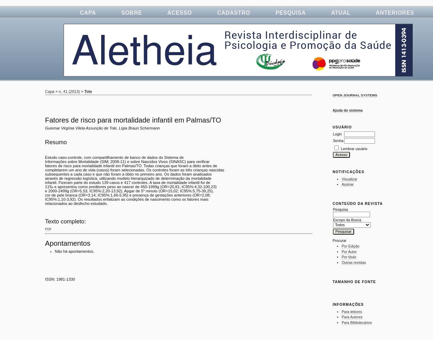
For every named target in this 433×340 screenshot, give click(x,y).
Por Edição (350, 246)
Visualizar (349, 179)
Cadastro (234, 13)
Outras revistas (354, 263)
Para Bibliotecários (357, 323)
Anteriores (395, 13)
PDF (48, 229)
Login (337, 134)
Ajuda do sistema (348, 110)
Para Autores (352, 317)
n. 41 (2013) (69, 91)
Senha (338, 141)
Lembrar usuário (354, 149)
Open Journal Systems (355, 95)
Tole (88, 91)
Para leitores (352, 312)
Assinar (348, 184)
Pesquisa (291, 13)
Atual (341, 13)
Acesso (179, 13)
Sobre (131, 13)
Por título (349, 257)
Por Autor (349, 252)
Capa (88, 13)
